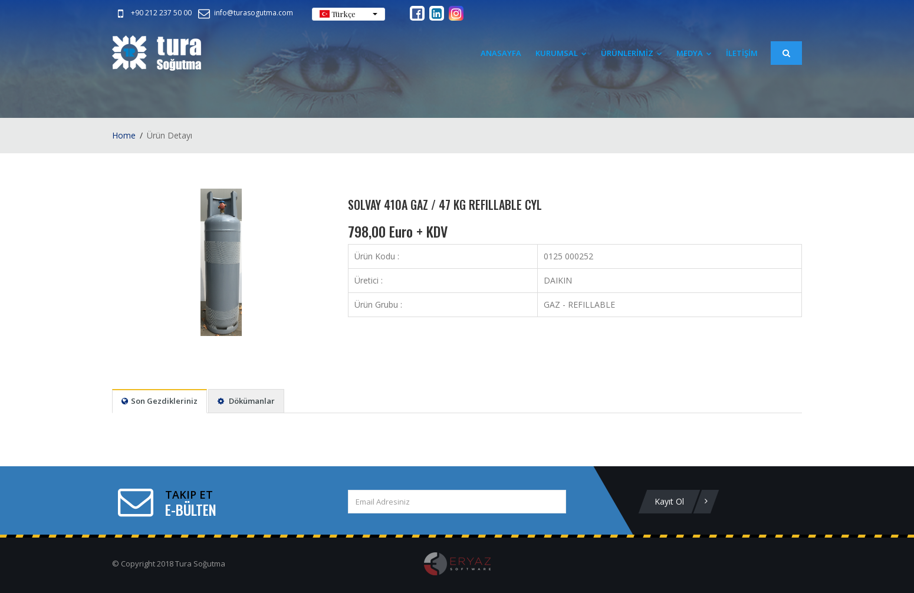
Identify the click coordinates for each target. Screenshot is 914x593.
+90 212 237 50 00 (152, 13)
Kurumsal (561, 53)
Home (124, 135)
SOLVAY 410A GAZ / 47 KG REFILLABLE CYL (445, 204)
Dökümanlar (246, 401)
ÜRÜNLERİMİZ (631, 53)
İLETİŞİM (742, 53)
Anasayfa (501, 53)
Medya (694, 53)
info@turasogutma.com (244, 13)
